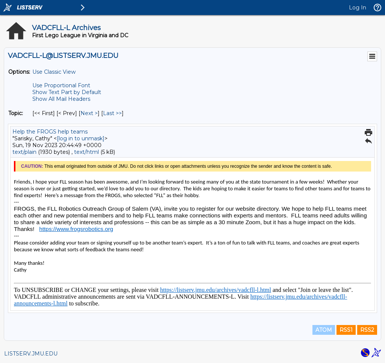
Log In (357, 7)
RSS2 (367, 330)
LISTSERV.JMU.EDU (31, 353)
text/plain (24, 152)
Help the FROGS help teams (50, 131)
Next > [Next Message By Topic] (89, 113)
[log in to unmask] (81, 138)
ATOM (323, 330)
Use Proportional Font (61, 85)
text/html (86, 152)
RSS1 (346, 330)
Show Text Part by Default (66, 92)
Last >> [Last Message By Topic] (112, 113)
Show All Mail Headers (61, 99)
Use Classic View (54, 71)
